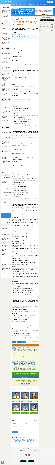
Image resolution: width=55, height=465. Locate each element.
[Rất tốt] (37, 64)
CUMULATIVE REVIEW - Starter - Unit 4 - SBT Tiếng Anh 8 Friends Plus (24, 442)
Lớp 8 (17, 4)
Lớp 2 (37, 4)
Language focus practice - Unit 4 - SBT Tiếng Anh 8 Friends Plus (47, 30)
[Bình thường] (33, 64)
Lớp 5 (27, 4)
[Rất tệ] (30, 64)
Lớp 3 (34, 4)
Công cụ (44, 4)
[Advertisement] (47, 38)
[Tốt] (35, 64)
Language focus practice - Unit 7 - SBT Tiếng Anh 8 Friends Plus (47, 26)
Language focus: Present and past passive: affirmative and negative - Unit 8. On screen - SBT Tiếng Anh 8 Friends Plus (24, 362)
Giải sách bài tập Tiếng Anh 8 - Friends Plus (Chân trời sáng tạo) (25, 18)
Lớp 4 (30, 4)
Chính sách (30, 448)
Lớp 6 (24, 4)
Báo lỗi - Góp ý (25, 377)
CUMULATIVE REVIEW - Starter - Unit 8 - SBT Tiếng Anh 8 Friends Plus (24, 441)
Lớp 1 (41, 4)
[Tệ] (31, 64)
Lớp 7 (20, 4)
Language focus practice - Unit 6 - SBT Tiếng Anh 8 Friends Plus (47, 27)
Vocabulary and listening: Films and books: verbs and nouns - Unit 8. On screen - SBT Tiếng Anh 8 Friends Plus (24, 357)
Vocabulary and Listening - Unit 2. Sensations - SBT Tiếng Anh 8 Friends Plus (25, 439)
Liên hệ (24, 448)
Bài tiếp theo (30, 344)
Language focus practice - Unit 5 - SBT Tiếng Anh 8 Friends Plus (47, 29)
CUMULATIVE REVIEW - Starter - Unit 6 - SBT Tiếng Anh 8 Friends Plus (24, 440)
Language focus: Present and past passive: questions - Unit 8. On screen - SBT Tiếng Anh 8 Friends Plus (25, 23)
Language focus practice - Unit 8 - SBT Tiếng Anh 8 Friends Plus (47, 24)
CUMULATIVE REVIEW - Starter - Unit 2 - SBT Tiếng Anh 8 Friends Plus (24, 443)
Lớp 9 (13, 4)
